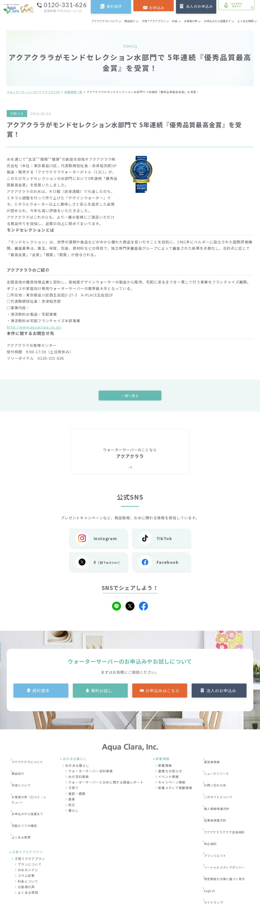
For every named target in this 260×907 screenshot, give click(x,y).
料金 (175, 21)
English (213, 834)
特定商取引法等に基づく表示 (228, 828)
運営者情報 (214, 760)
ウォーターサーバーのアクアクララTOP (33, 92)
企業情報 (176, 880)
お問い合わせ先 (218, 774)
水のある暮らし (77, 766)
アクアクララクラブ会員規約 (228, 801)
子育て (73, 789)
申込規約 (213, 807)
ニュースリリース (219, 767)
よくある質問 (245, 21)
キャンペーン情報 (171, 783)
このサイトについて (221, 781)
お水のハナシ (28, 837)
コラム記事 (26, 842)
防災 (71, 806)
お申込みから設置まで (217, 21)
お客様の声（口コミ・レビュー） (31, 784)
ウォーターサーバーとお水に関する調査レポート (106, 783)
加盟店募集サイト (228, 880)
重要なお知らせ (170, 772)
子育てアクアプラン (154, 21)
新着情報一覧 (73, 92)
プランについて (30, 831)
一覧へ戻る (130, 395)
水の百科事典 (78, 778)
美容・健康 (76, 794)
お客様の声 (190, 21)
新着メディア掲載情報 (175, 789)
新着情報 (165, 766)
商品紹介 (129, 21)
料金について (24, 774)
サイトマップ (216, 841)
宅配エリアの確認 (27, 800)
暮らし (73, 811)
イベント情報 (168, 778)
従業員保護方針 (218, 794)
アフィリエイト (218, 814)
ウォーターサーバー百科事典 (90, 772)
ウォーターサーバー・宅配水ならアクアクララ (151, 902)
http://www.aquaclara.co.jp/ (34, 327)
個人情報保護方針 (220, 787)
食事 (71, 800)
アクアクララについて (104, 21)
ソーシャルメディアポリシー (228, 821)
